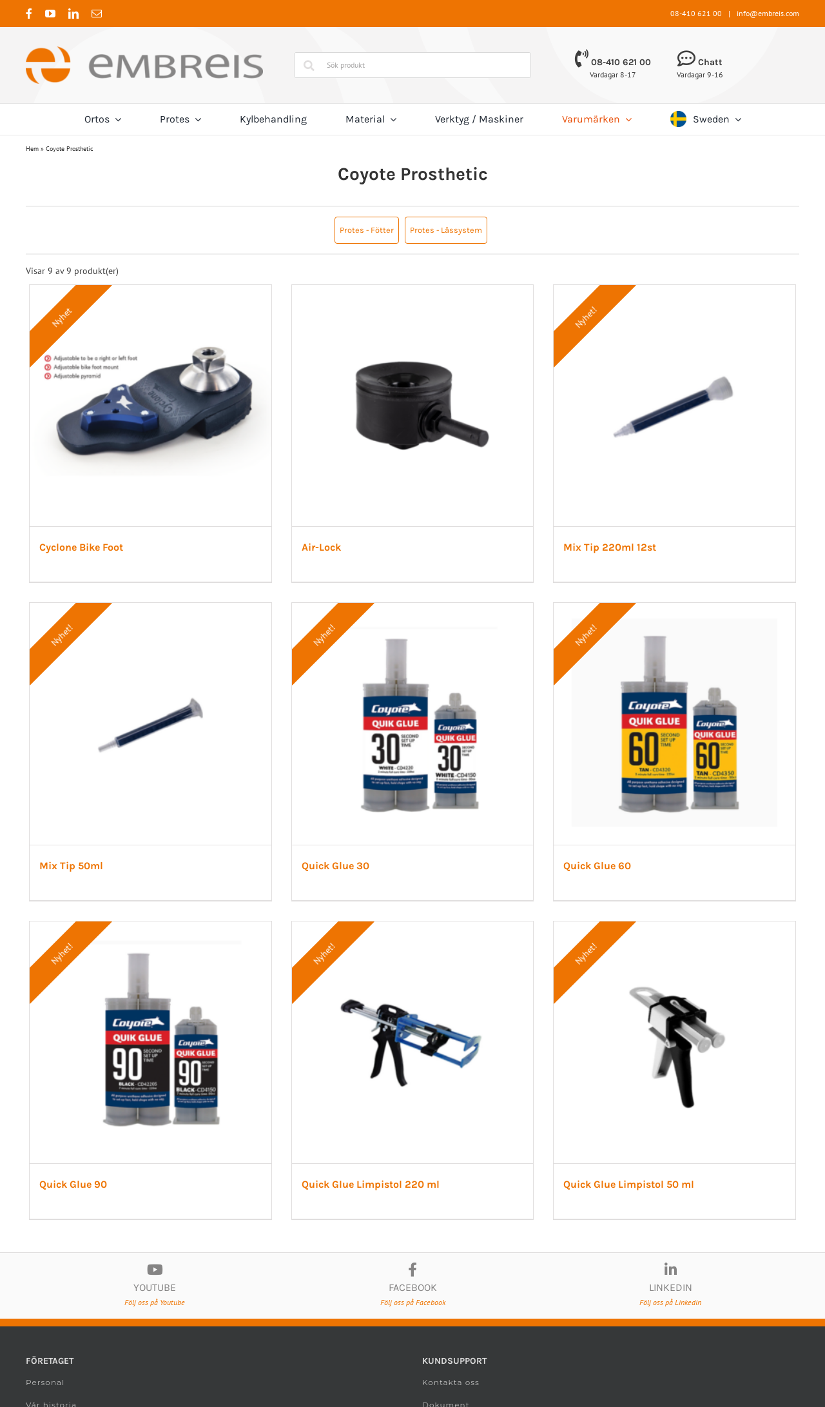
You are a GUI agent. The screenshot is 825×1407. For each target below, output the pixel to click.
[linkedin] (73, 13)
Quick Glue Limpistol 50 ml (621, 1173)
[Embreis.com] (144, 51)
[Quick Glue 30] (407, 606)
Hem (32, 148)
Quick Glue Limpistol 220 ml (367, 1173)
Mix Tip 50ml (71, 858)
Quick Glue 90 (73, 1173)
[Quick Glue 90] (149, 921)
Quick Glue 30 (331, 858)
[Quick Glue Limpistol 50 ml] (666, 921)
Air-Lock (317, 544)
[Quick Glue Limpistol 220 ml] (407, 921)
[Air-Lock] (407, 291)
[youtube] (50, 13)
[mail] (97, 13)
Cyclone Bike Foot (81, 544)
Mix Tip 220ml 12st (602, 544)
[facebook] (29, 13)
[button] (367, 230)
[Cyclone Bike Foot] (149, 291)
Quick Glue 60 (590, 858)
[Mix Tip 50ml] (149, 606)
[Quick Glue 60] (666, 606)
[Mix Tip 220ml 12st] (666, 291)
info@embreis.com (768, 13)
